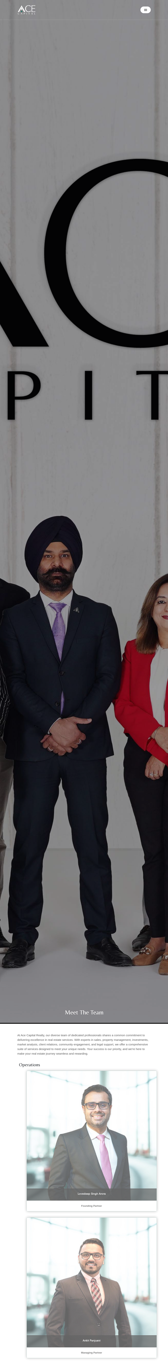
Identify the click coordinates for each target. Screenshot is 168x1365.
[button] (146, 9)
